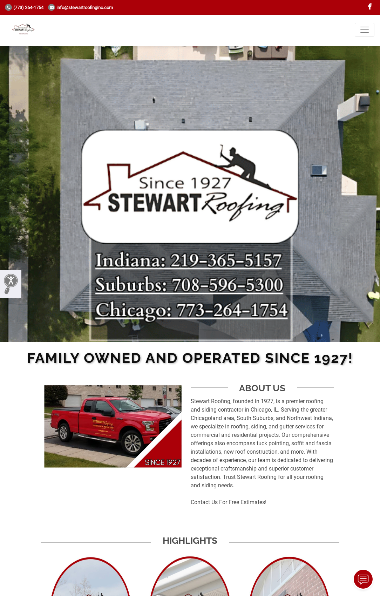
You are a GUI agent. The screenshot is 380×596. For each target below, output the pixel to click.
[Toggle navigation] (364, 30)
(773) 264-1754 (24, 7)
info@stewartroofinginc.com (80, 7)
